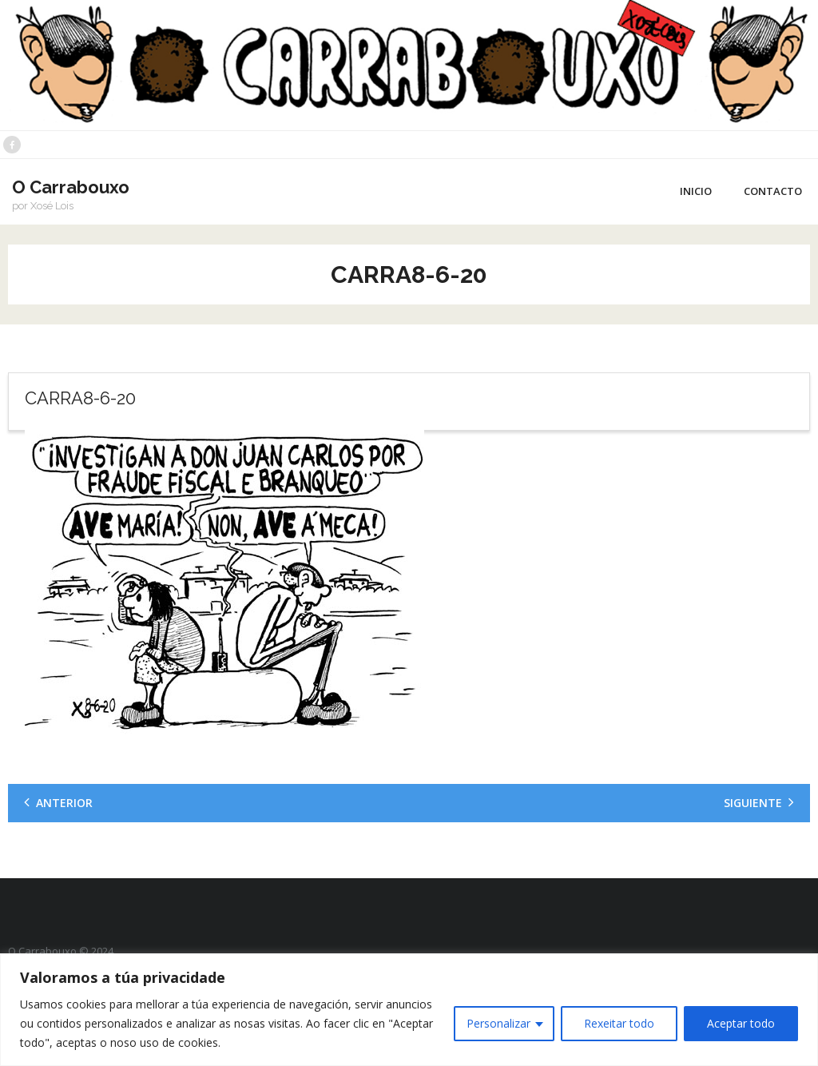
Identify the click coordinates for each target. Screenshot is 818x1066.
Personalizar (498, 1023)
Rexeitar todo (619, 1023)
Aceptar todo (741, 1023)
